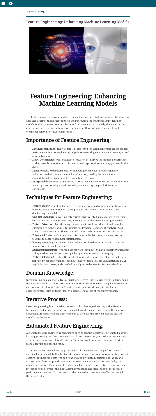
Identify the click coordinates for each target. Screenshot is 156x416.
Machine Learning (37, 11)
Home (78, 396)
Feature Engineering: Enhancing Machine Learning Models (73, 23)
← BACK (7, 396)
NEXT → (148, 396)
